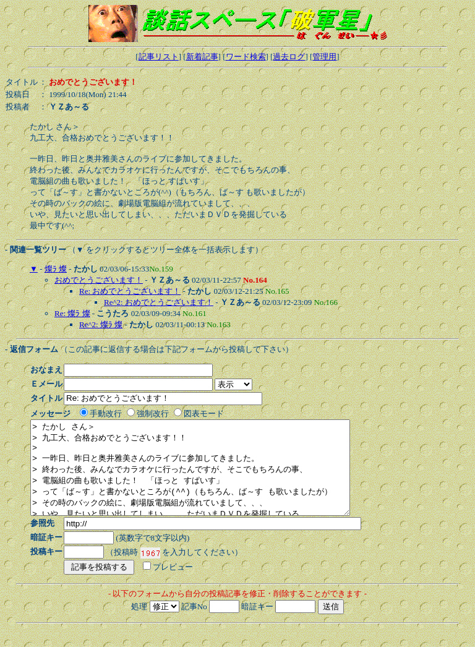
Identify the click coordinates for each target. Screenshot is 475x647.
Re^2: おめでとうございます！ (158, 302)
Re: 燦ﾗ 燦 (72, 313)
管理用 (324, 56)
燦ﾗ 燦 (56, 268)
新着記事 (202, 56)
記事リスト (159, 56)
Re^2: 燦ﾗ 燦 (100, 324)
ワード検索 (246, 56)
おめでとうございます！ (98, 280)
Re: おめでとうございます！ (130, 291)
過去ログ (289, 56)
